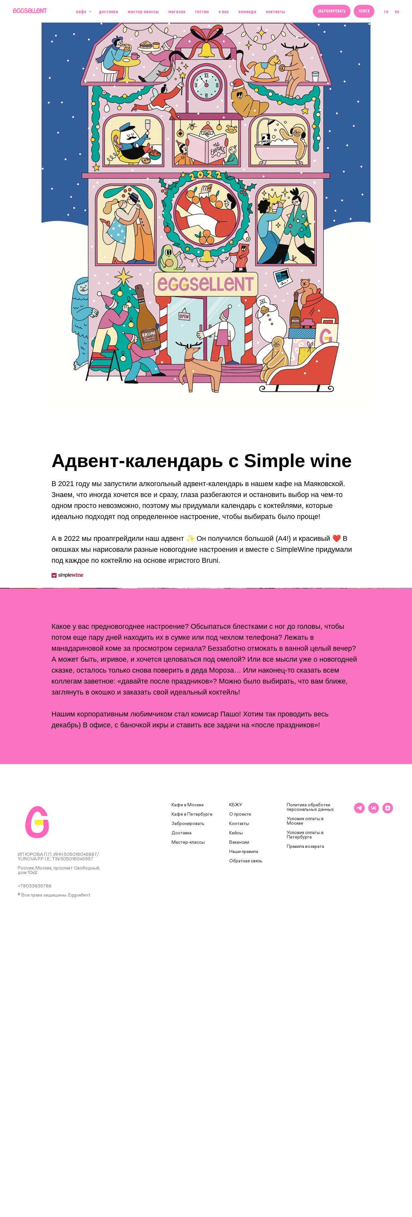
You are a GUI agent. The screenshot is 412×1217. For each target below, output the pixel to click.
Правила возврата (305, 1121)
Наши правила (243, 1126)
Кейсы (236, 1107)
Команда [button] (247, 11)
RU (386, 11)
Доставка (182, 1107)
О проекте (240, 1089)
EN (397, 11)
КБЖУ (235, 1079)
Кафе (81, 11)
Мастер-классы (143, 11)
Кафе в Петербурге (192, 1089)
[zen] (387, 1086)
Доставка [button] (108, 11)
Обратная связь (245, 1135)
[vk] (373, 1086)
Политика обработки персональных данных (310, 1081)
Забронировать (188, 1098)
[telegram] (359, 1086)
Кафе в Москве (188, 1079)
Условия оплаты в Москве (305, 1095)
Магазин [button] (176, 11)
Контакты (275, 11)
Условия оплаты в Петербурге (305, 1109)
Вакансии (239, 1117)
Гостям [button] (202, 11)
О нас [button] (224, 11)
